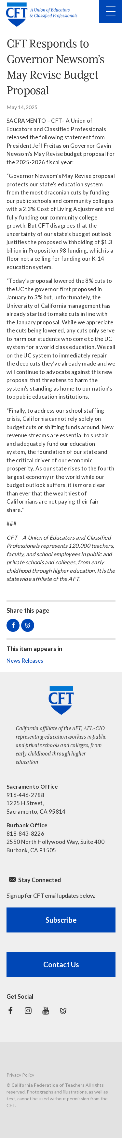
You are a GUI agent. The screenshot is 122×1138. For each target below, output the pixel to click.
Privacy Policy (20, 1075)
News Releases (25, 660)
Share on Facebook (13, 625)
